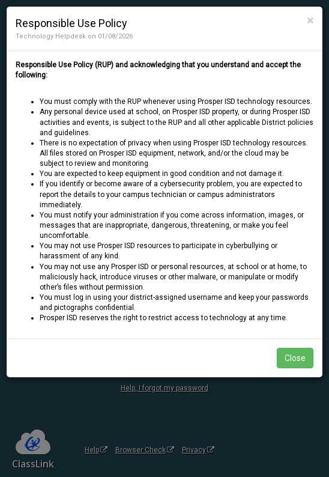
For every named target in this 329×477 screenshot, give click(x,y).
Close (295, 358)
